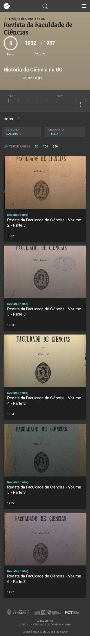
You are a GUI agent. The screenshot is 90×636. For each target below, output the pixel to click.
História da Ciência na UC (24, 19)
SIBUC (46, 631)
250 (55, 146)
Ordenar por (56, 130)
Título (64, 132)
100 (45, 146)
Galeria (21, 132)
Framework (62, 631)
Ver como (12, 130)
